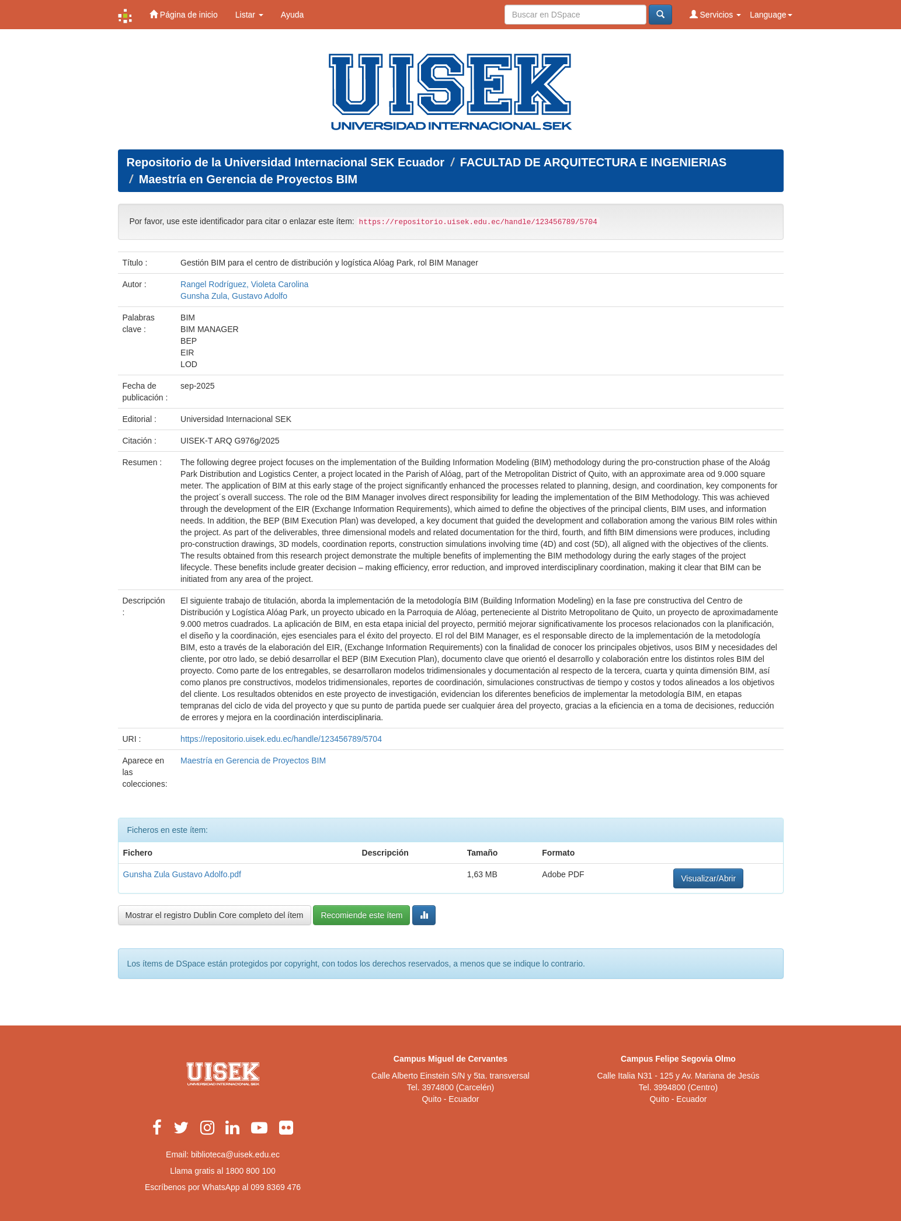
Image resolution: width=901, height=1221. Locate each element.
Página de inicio (183, 14)
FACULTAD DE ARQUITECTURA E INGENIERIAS (593, 162)
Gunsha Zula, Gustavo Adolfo (233, 296)
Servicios (716, 14)
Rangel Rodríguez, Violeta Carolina (244, 284)
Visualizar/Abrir (708, 878)
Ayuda (292, 14)
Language (771, 14)
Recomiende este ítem (361, 915)
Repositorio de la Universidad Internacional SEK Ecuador (286, 162)
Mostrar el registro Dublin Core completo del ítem (215, 915)
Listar (249, 14)
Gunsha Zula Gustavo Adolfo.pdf (182, 874)
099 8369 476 (276, 1187)
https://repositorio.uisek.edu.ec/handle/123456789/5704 (281, 739)
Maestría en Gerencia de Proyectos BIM (248, 179)
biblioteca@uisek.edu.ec (235, 1154)
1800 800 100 (250, 1170)
